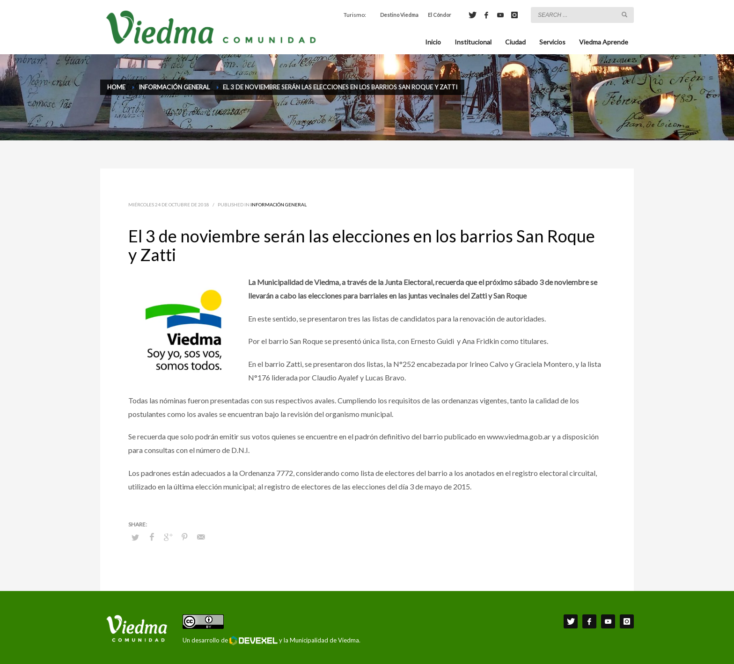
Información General (278, 204)
